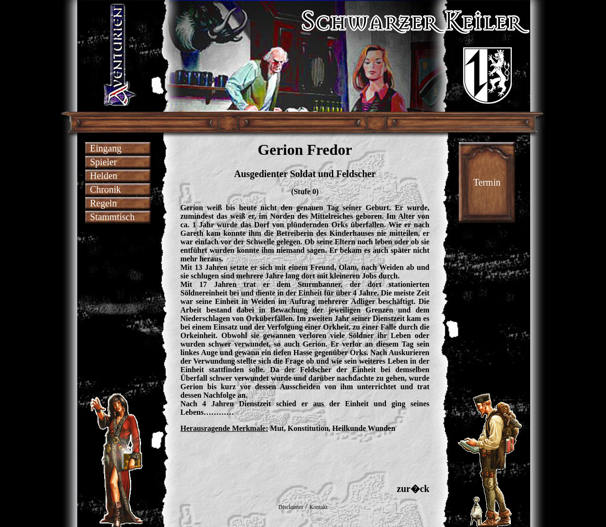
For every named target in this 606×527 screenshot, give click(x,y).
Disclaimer (290, 507)
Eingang (106, 148)
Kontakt (318, 507)
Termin (486, 182)
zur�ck (413, 488)
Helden (103, 175)
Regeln (103, 203)
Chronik (105, 189)
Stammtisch (112, 217)
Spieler (103, 162)
